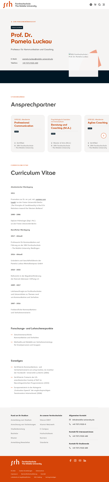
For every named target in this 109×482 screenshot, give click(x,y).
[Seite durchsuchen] (99, 4)
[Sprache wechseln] (91, 4)
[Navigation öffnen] (104, 4)
